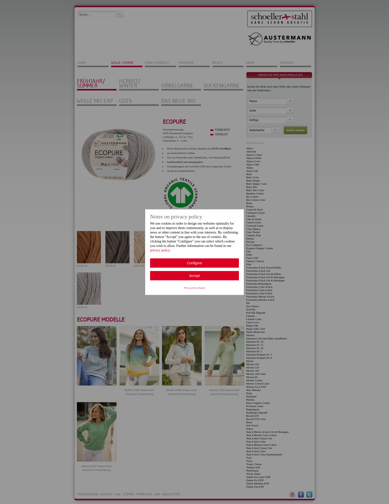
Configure (194, 263)
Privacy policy (190, 287)
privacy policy (160, 250)
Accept (194, 275)
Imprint (201, 287)
